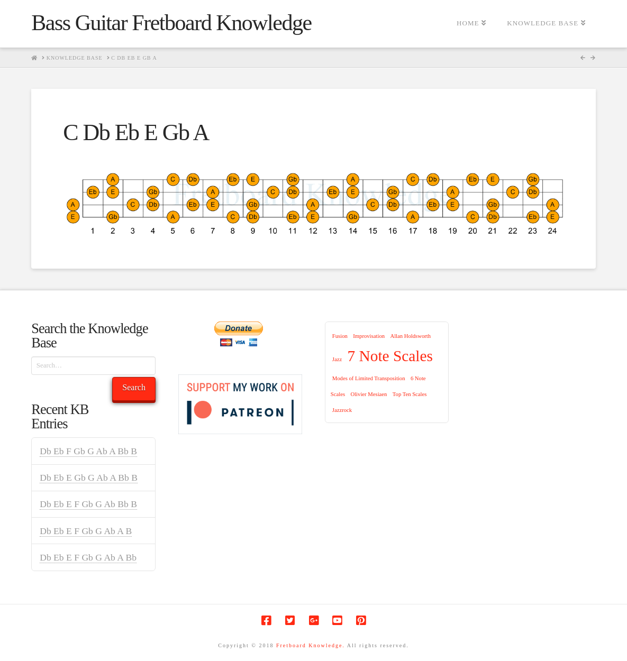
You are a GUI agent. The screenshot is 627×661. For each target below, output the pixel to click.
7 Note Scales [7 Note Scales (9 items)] (390, 355)
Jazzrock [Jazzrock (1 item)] (342, 410)
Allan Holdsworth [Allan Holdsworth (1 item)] (410, 336)
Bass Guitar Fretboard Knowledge (171, 23)
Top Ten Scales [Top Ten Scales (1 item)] (410, 394)
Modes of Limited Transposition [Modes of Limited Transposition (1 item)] (368, 378)
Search (134, 387)
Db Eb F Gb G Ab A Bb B (88, 451)
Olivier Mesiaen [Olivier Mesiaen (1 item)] (368, 394)
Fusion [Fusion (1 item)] (340, 336)
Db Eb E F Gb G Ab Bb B (88, 504)
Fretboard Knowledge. (310, 645)
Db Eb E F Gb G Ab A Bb (88, 557)
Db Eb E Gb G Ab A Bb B (89, 477)
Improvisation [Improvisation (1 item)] (369, 336)
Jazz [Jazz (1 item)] (337, 359)
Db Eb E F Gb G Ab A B (86, 531)
